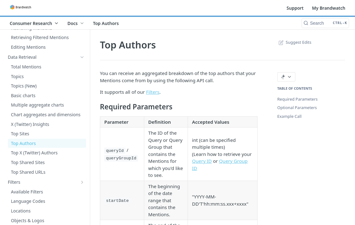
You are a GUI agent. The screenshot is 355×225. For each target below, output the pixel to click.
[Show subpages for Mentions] (82, 47)
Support (295, 8)
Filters (153, 92)
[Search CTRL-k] (325, 23)
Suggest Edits (294, 42)
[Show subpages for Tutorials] (82, 191)
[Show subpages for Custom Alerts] (82, 38)
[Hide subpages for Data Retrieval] (82, 57)
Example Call (289, 116)
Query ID (202, 161)
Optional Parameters (297, 107)
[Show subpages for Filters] (82, 182)
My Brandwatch (328, 8)
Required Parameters (297, 99)
